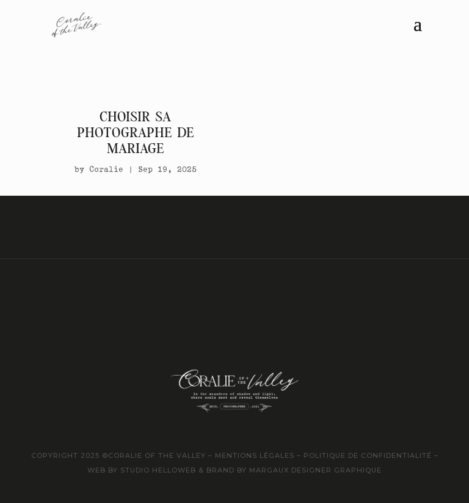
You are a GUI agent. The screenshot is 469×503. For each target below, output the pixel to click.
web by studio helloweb (141, 470)
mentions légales (253, 455)
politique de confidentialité (368, 455)
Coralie (106, 169)
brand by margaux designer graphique (294, 470)
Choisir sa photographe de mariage (135, 133)
